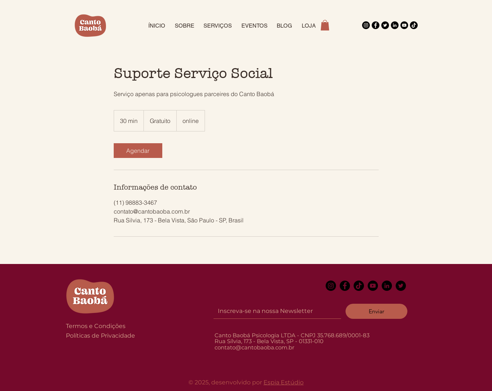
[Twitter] (385, 25)
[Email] (275, 311)
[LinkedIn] (395, 25)
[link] (138, 150)
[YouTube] (404, 25)
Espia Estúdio (283, 382)
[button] (325, 25)
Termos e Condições (95, 326)
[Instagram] (366, 25)
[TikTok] (414, 25)
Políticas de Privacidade (100, 335)
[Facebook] (375, 25)
